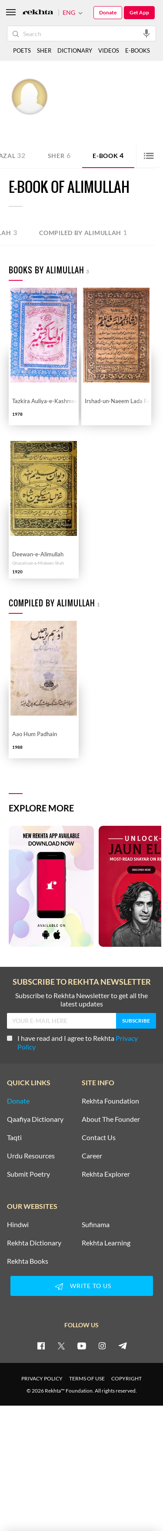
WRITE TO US (81, 1286)
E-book (108, 155)
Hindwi (18, 1224)
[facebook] (41, 1346)
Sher (59, 155)
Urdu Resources (31, 1155)
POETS (22, 50)
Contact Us (99, 1137)
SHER (44, 50)
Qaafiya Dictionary (35, 1119)
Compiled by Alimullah (83, 232)
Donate (107, 12)
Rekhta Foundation (110, 1100)
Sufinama (96, 1224)
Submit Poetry (28, 1174)
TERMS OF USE (87, 1378)
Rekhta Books (27, 1261)
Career (92, 1155)
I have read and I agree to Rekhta (72, 1042)
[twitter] (61, 1346)
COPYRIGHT (126, 1378)
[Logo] (38, 13)
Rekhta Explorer (106, 1174)
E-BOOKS (137, 50)
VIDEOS (108, 50)
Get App (139, 12)
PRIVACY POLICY (42, 1378)
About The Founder (111, 1119)
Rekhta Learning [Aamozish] (106, 1242)
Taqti (14, 1137)
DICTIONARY (74, 50)
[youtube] (82, 1346)
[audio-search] (146, 33)
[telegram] (123, 1346)
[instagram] (102, 1346)
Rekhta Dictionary (34, 1242)
